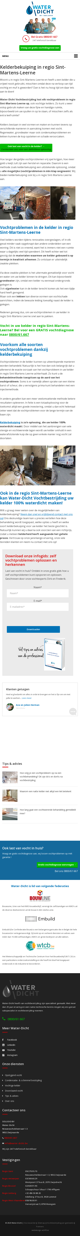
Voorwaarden (30, 1223)
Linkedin (8, 1044)
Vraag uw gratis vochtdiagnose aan (40, 47)
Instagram (9, 1055)
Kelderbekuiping (10, 422)
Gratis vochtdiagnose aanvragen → (57, 864)
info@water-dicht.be (16, 1143)
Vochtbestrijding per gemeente (60, 1223)
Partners (40, 1226)
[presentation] (30, 618)
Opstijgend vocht (13, 1075)
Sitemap (41, 1223)
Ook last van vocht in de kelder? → (26, 148)
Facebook (9, 1039)
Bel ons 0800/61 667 (66, 871)
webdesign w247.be (40, 1230)
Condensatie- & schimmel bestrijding (23, 1080)
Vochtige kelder (12, 1085)
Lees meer (27, 698)
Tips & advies (11, 1095)
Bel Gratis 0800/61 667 (44, 36)
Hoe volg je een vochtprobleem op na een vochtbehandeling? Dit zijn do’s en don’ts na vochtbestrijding (41, 776)
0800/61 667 (16, 1019)
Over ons (9, 1101)
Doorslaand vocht (14, 1090)
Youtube (9, 1049)
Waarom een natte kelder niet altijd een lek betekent (45, 791)
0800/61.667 (19, 334)
